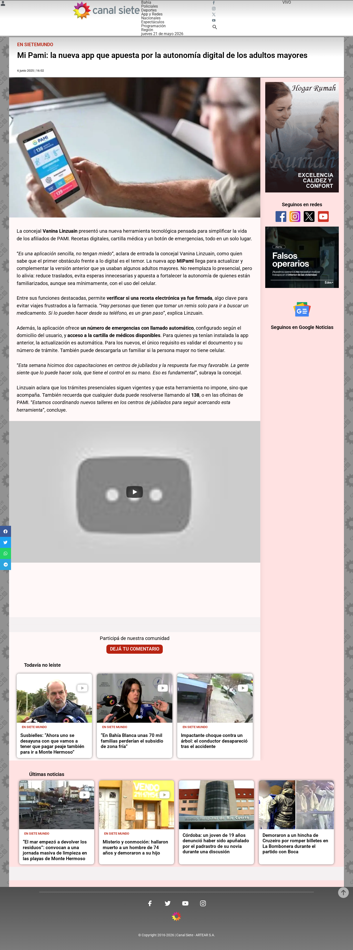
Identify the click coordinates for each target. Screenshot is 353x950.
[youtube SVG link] (214, 21)
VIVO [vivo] (286, 2)
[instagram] (295, 216)
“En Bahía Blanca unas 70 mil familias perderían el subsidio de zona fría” (132, 741)
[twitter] (309, 216)
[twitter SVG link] (214, 15)
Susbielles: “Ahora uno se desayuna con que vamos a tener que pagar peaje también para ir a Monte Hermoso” (52, 744)
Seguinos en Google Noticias (302, 327)
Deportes (149, 10)
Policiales (149, 6)
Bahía (146, 2)
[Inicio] (106, 10)
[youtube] (323, 216)
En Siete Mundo (34, 727)
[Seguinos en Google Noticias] (302, 309)
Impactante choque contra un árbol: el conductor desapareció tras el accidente (214, 741)
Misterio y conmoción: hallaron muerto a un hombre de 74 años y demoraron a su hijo (135, 847)
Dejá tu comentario (134, 649)
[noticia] (54, 698)
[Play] (134, 492)
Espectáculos (152, 22)
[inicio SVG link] (176, 917)
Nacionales (151, 18)
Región (147, 29)
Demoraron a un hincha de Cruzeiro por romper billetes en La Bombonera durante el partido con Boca (295, 844)
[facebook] (281, 216)
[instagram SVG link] (214, 9)
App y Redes (152, 14)
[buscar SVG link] (215, 28)
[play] (82, 688)
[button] (5, 531)
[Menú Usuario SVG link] (3, 4)
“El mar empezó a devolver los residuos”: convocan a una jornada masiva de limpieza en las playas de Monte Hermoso (55, 850)
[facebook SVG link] (214, 3)
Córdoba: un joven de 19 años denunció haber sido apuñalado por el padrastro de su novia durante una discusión (216, 844)
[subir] (343, 892)
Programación (153, 26)
